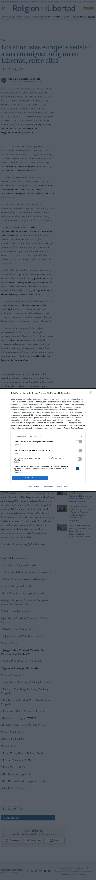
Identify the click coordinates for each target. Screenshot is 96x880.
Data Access (48, 487)
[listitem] (48, 436)
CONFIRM (30, 478)
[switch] (79, 441)
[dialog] (48, 440)
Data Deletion (33, 487)
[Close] (91, 393)
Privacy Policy (62, 487)
